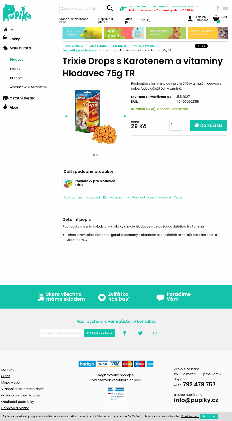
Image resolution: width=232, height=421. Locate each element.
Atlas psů (128, 20)
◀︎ (67, 116)
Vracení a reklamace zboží (74, 20)
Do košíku (208, 125)
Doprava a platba (105, 20)
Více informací (190, 416)
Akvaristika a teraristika (28, 87)
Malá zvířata (17, 47)
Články (145, 20)
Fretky (15, 68)
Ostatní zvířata (19, 97)
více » (181, 6)
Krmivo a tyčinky (143, 46)
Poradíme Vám (173, 297)
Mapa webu (10, 382)
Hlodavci (17, 59)
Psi (8, 28)
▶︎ (126, 116)
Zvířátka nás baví (114, 297)
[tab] (29, 29)
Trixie (178, 197)
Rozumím (209, 416)
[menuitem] (32, 59)
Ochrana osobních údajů (20, 395)
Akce (10, 106)
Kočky (11, 38)
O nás (5, 376)
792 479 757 (195, 385)
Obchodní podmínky (17, 401)
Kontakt (7, 369)
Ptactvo (16, 78)
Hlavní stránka (73, 46)
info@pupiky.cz (196, 400)
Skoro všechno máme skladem (60, 297)
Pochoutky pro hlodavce (80, 50)
